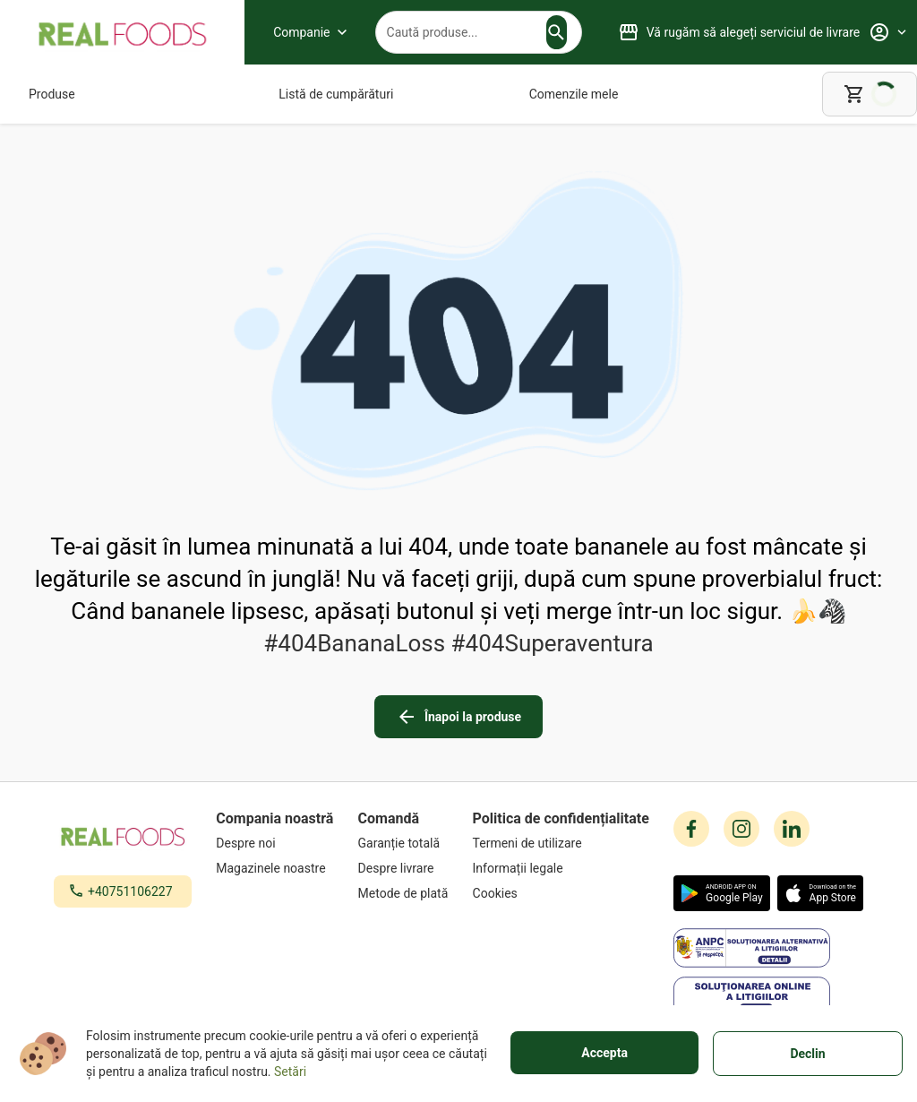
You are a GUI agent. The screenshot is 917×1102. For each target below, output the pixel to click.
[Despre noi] (274, 843)
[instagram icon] (741, 829)
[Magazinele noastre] (274, 868)
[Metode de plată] (403, 893)
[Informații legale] (561, 868)
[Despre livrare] (403, 868)
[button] (556, 32)
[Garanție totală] (403, 843)
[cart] (869, 94)
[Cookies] (561, 893)
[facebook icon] (691, 829)
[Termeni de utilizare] (561, 843)
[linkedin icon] (792, 829)
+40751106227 (130, 891)
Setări (290, 1071)
